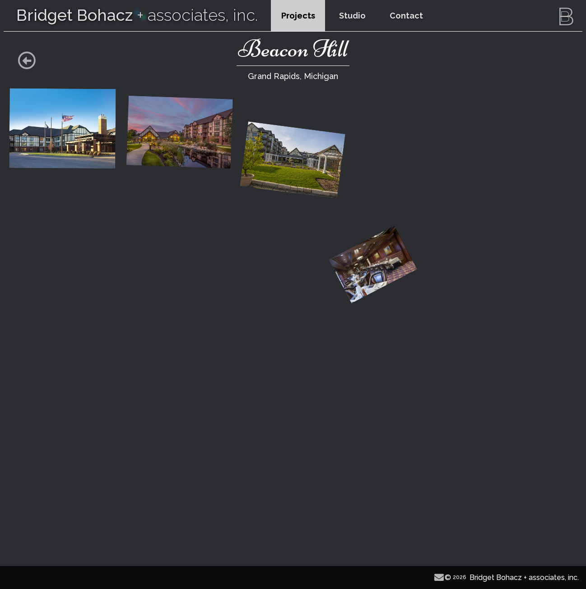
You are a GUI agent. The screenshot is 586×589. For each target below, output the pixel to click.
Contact (406, 15)
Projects (298, 15)
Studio (352, 15)
